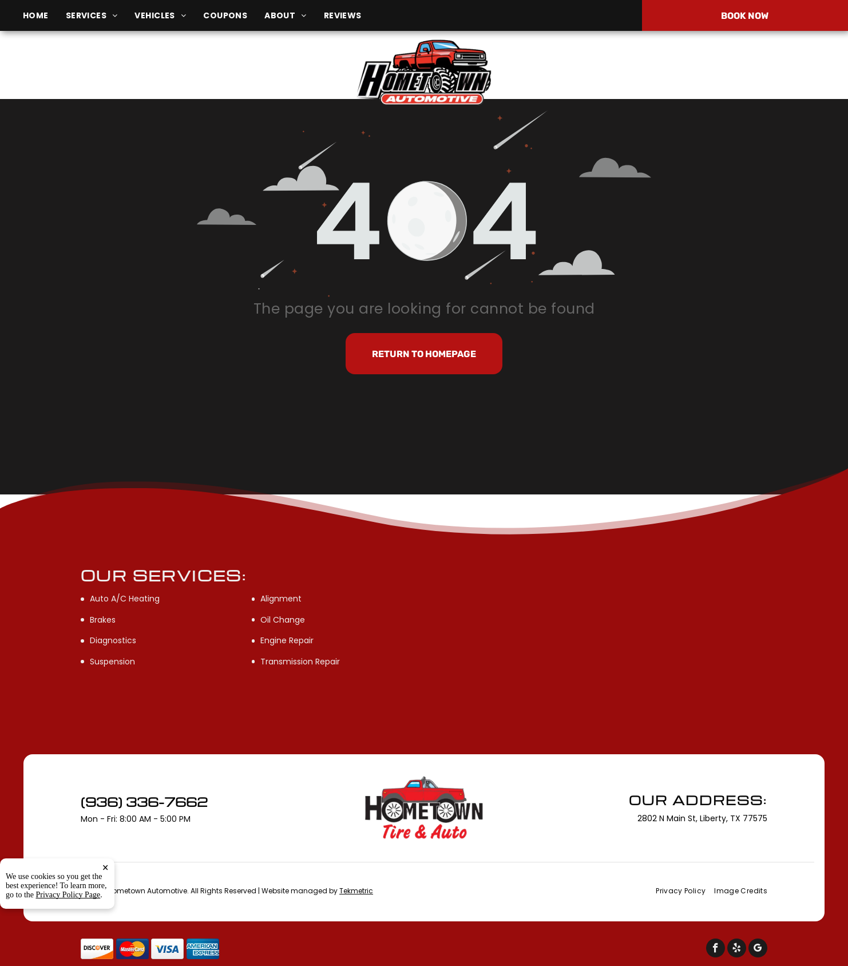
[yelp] (736, 949)
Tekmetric (356, 891)
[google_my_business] (757, 949)
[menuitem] (44, 16)
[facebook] (715, 949)
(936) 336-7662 (708, 73)
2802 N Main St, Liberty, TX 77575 (146, 79)
